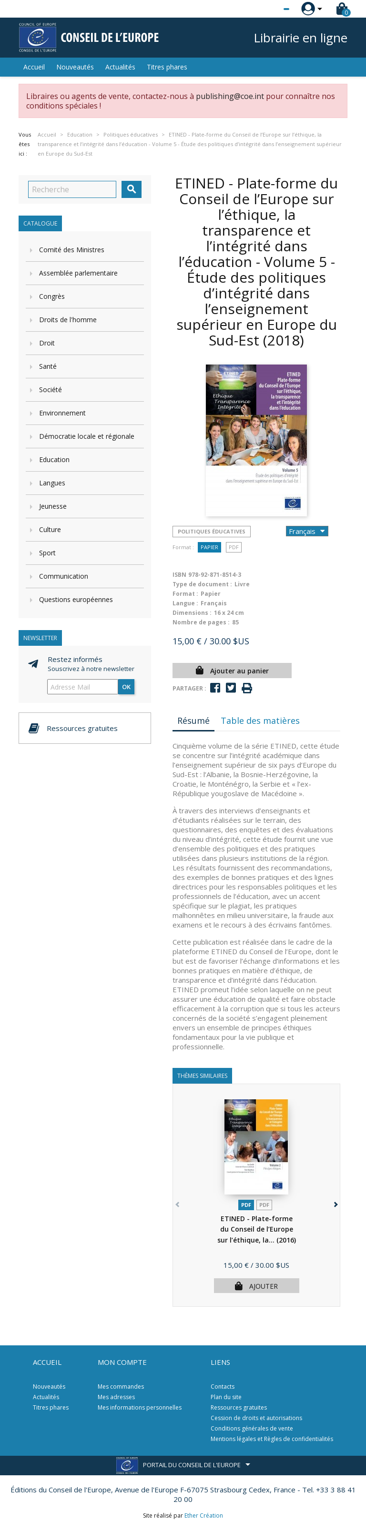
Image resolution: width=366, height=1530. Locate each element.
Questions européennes (76, 599)
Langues (52, 482)
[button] (335, 1202)
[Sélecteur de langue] (266, 9)
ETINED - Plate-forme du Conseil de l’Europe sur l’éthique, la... (256, 1229)
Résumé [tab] (193, 720)
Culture (50, 529)
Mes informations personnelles (140, 1407)
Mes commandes (121, 1386)
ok (126, 686)
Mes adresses (116, 1397)
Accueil (34, 66)
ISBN (179, 575)
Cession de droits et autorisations (256, 1418)
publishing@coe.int (230, 96)
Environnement (62, 412)
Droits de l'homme (68, 319)
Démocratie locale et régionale (86, 436)
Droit (47, 342)
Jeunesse (53, 506)
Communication (63, 576)
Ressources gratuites (239, 1407)
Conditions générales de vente (252, 1428)
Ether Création (203, 1515)
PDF (234, 547)
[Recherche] (72, 189)
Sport (47, 552)
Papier (209, 547)
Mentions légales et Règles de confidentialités (272, 1439)
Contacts (222, 1386)
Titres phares (167, 66)
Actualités (120, 66)
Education (54, 459)
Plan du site (226, 1397)
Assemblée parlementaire (78, 272)
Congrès (52, 296)
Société (50, 389)
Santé (48, 366)
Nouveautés (75, 66)
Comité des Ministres (71, 249)
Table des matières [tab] (260, 720)
